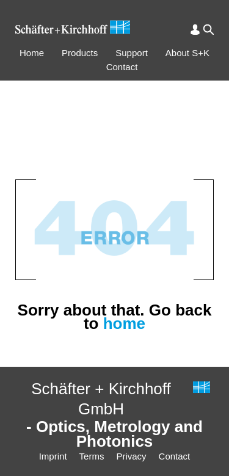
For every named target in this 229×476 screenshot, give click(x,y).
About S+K (187, 53)
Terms (91, 456)
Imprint (53, 456)
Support (131, 53)
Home (32, 53)
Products (80, 53)
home (124, 323)
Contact (122, 67)
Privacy (131, 456)
